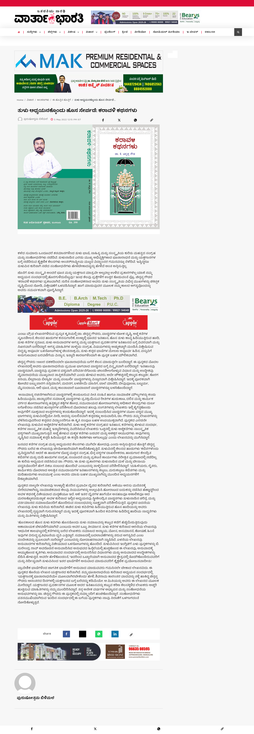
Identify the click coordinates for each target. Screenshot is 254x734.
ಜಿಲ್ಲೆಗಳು (53, 32)
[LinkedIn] (115, 633)
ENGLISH (210, 32)
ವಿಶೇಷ (72, 32)
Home (20, 100)
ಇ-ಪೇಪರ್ (192, 32)
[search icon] (238, 32)
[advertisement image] (146, 17)
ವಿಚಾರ (90, 32)
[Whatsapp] (98, 633)
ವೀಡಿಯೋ (140, 32)
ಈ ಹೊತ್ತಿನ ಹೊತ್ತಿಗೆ (61, 100)
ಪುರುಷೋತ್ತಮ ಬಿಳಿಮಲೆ (35, 698)
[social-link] (131, 634)
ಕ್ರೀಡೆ (125, 32)
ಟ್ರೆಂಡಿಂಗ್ (109, 32)
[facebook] (103, 120)
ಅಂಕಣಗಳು (43, 100)
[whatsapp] (135, 120)
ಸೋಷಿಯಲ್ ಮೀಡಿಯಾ (166, 32)
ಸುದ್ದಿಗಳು (32, 32)
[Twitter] (82, 633)
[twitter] (119, 120)
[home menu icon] (19, 32)
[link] (151, 120)
